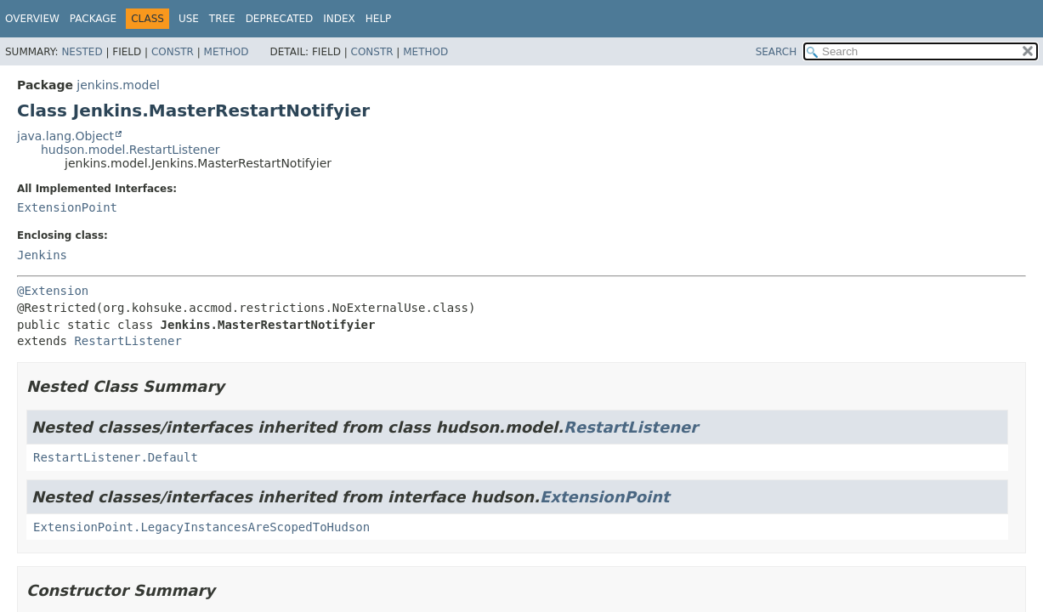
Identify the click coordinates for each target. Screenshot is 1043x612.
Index (339, 19)
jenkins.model (118, 85)
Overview (32, 19)
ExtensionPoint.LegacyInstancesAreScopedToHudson (201, 527)
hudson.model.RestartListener (130, 149)
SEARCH (776, 52)
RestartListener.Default (115, 457)
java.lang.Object (65, 136)
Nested (81, 52)
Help (379, 19)
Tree (222, 19)
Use (189, 19)
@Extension (52, 291)
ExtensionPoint (67, 207)
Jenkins (42, 255)
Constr (172, 52)
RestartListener (127, 341)
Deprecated (280, 19)
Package (93, 19)
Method (226, 52)
